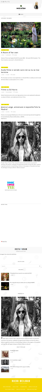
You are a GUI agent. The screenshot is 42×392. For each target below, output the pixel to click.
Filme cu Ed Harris (9, 89)
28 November (9, 92)
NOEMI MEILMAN (21, 381)
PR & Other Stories (9, 389)
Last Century (5, 87)
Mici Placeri (4, 67)
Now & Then (15, 386)
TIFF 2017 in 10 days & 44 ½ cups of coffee (20, 366)
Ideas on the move (20, 389)
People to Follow (33, 386)
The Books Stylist (14, 350)
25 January (8, 55)
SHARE (15, 55)
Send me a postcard (32, 389)
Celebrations (5, 50)
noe (3, 55)
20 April (8, 111)
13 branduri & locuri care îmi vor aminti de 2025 (21, 273)
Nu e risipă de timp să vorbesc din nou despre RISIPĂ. (22, 282)
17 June (7, 74)
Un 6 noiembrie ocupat (15, 360)
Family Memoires (7, 386)
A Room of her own (9, 52)
